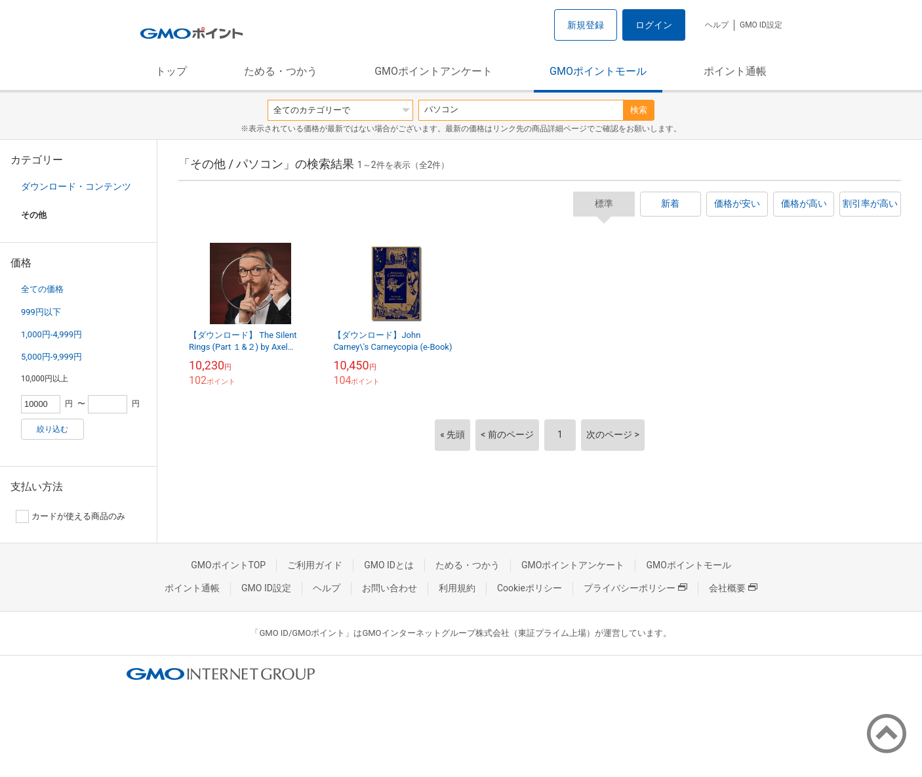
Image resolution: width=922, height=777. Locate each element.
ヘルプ (717, 25)
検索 (638, 110)
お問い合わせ (389, 588)
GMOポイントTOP (228, 565)
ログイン (653, 25)
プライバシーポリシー (635, 588)
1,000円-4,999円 (51, 334)
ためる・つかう (280, 71)
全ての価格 (42, 289)
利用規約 (457, 588)
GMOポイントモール (598, 71)
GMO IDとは (389, 565)
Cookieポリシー (529, 588)
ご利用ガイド (314, 565)
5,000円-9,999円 (51, 357)
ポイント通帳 (735, 71)
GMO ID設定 (761, 25)
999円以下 (41, 312)
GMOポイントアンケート (433, 71)
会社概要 (733, 588)
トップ (171, 71)
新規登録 (585, 25)
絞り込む (52, 429)
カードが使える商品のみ (70, 516)
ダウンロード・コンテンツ (76, 186)
